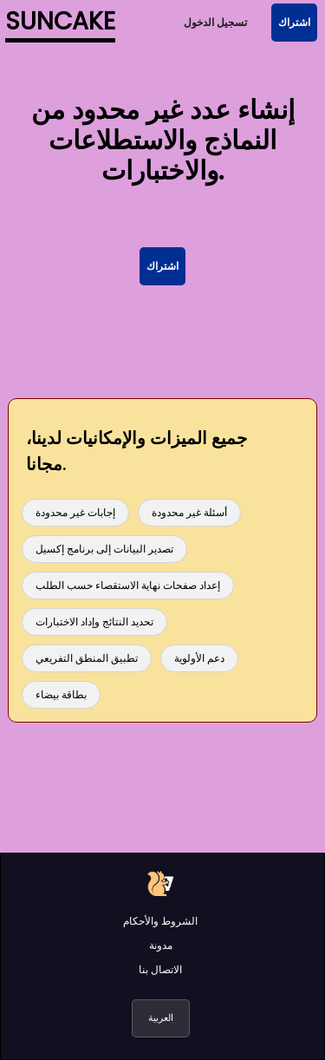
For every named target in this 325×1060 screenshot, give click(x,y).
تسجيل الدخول (215, 22)
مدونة (160, 945)
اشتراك (294, 22)
